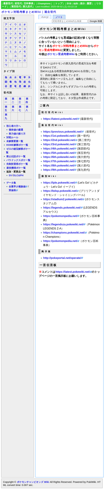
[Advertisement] (17, 247)
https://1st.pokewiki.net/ (58, 135)
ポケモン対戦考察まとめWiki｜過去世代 (28, 11)
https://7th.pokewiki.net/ (58, 161)
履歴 (89, 3)
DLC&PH (18, 175)
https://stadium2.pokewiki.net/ (62, 199)
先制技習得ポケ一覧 (17, 164)
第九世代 (27, 6)
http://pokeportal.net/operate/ (62, 257)
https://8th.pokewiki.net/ (58, 165)
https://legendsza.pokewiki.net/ (63, 224)
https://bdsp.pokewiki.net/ (60, 190)
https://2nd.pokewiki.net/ (59, 140)
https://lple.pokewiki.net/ (59, 182)
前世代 (18, 3)
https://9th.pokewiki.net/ (58, 169)
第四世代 (16, 6)
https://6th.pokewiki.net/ (58, 157)
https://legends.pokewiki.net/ (62, 207)
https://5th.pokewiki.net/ (58, 152)
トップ (58, 3)
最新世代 (8, 3)
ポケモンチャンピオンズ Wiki (33, 482)
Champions (44, 3)
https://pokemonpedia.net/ (60, 216)
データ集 (11, 182)
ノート (59, 17)
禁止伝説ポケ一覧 (15, 156)
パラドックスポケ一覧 (18, 160)
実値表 (12, 190)
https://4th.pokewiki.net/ (58, 148)
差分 (82, 3)
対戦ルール (12, 137)
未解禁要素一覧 (14, 141)
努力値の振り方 (17, 133)
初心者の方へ (13, 126)
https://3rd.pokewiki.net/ (59, 144)
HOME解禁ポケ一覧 (17, 145)
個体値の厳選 (16, 129)
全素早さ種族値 (17, 186)
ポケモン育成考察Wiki (61, 54)
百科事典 (28, 3)
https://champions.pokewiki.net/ (64, 232)
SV (10, 175)
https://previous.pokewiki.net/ (62, 131)
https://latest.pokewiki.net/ (60, 118)
